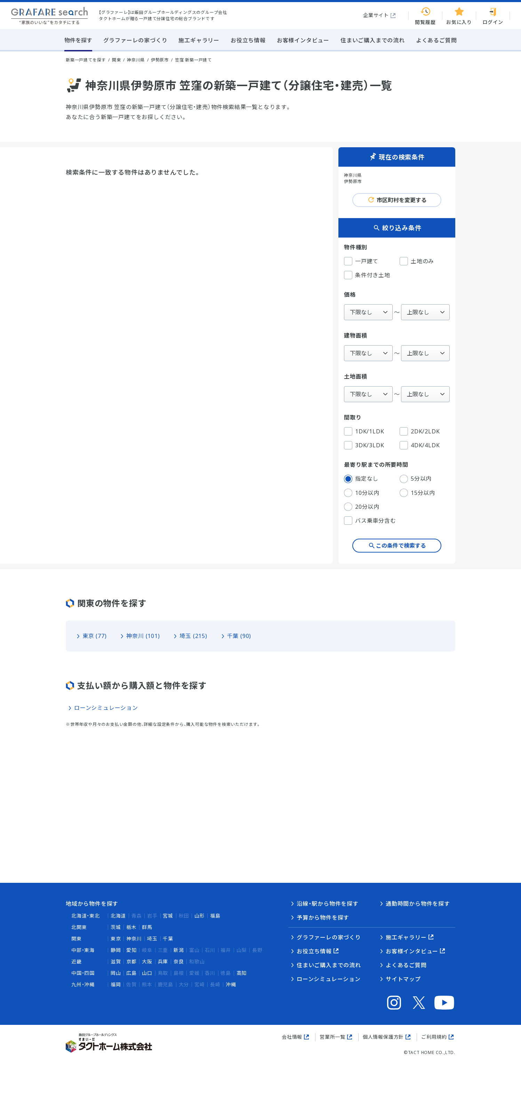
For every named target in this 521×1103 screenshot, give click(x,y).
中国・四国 (83, 973)
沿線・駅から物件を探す (328, 903)
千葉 (168, 938)
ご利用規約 (434, 1037)
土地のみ (417, 261)
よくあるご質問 (406, 965)
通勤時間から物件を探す (418, 903)
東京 (116, 938)
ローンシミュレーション (106, 708)
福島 (215, 915)
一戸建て (361, 261)
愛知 (131, 950)
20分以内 (361, 507)
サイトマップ (403, 979)
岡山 (116, 973)
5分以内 (416, 479)
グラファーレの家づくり (329, 937)
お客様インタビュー (412, 951)
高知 (242, 973)
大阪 (147, 961)
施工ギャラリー (406, 937)
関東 (76, 938)
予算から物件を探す (323, 917)
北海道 (118, 915)
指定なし (361, 479)
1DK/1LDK (364, 431)
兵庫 (163, 961)
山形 (199, 915)
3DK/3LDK (364, 445)
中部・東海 (83, 950)
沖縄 (231, 984)
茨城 (116, 927)
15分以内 (417, 493)
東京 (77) (94, 636)
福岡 (116, 984)
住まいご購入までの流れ (329, 965)
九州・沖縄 (83, 984)
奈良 (179, 961)
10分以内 (361, 493)
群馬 (147, 927)
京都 (131, 961)
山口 (147, 973)
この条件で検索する (401, 545)
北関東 (79, 927)
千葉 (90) (239, 636)
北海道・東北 (85, 915)
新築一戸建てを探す (86, 60)
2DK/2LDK (420, 431)
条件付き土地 (367, 275)
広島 (131, 973)
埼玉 (152, 938)
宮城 (168, 915)
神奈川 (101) (143, 636)
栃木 (131, 927)
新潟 (179, 950)
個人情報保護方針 (383, 1037)
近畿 (76, 961)
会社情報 (292, 1037)
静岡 (116, 950)
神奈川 (134, 938)
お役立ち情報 (314, 951)
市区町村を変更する (402, 200)
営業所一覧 (332, 1037)
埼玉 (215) (193, 636)
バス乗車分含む (370, 520)
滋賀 (116, 961)
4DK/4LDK (420, 445)
